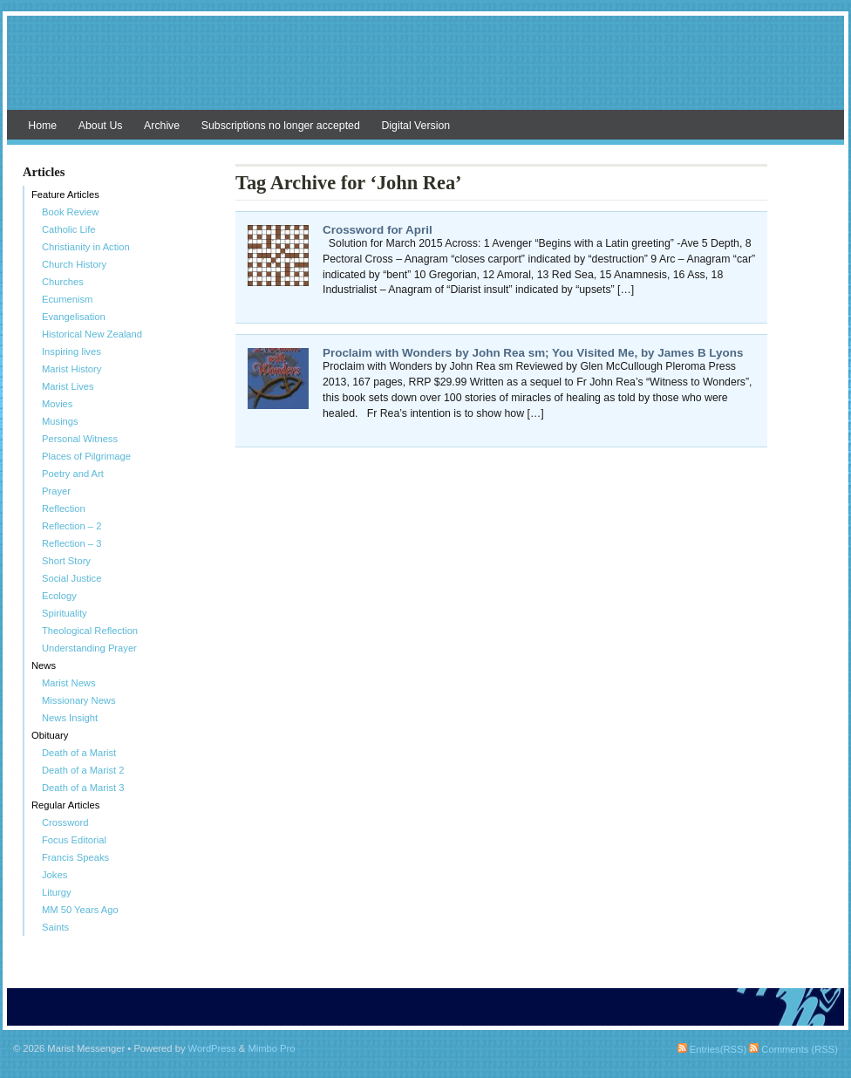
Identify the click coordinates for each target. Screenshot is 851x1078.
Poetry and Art (73, 473)
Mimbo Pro (271, 1048)
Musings (60, 421)
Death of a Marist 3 (83, 787)
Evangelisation (74, 316)
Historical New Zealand (92, 334)
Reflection (63, 508)
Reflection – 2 (71, 526)
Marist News (69, 683)
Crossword (65, 822)
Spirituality (64, 613)
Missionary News (79, 700)
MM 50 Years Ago (80, 909)
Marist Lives (68, 386)
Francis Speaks (75, 857)
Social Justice (71, 578)
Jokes (54, 875)
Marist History (71, 369)
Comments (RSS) (793, 1049)
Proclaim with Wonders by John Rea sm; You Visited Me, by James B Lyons (533, 352)
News (43, 665)
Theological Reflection (90, 630)
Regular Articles (65, 805)
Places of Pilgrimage (86, 456)
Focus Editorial (74, 840)
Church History (74, 264)
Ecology (59, 595)
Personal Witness (80, 438)
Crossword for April (377, 229)
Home (42, 125)
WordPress (212, 1048)
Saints (55, 927)
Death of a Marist (79, 752)
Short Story (66, 561)
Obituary (49, 735)
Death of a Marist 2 (83, 770)
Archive (162, 125)
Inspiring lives (71, 351)
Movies (57, 404)
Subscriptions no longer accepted (280, 125)
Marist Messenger (425, 71)
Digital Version (415, 125)
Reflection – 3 (71, 543)
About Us (100, 125)
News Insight (70, 718)
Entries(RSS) (711, 1049)
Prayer (56, 491)
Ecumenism (67, 299)
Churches (63, 281)
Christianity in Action (86, 247)
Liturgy (56, 892)
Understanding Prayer (89, 648)
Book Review (70, 212)
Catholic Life (69, 229)
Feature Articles (65, 194)
